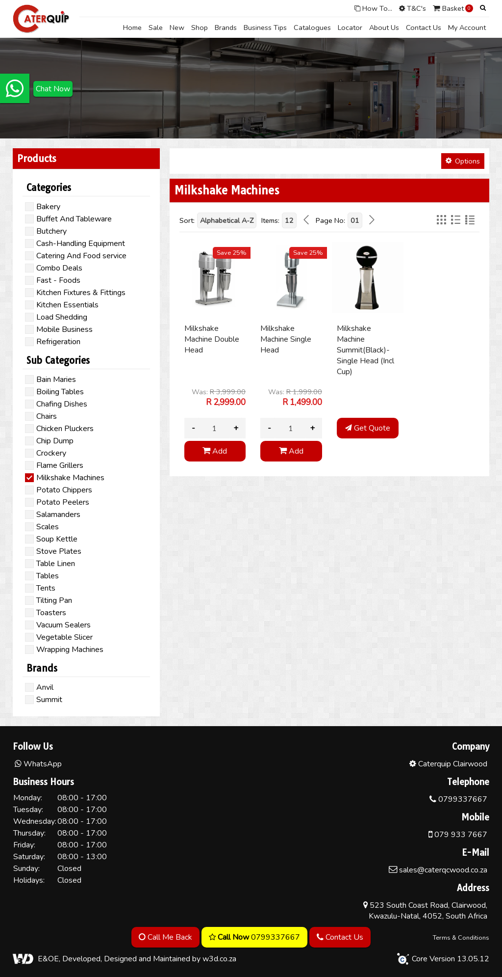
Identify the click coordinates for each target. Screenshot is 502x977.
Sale (156, 27)
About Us (384, 27)
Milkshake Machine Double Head (211, 339)
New (177, 27)
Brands (226, 27)
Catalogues (312, 27)
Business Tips (265, 27)
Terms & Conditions (461, 937)
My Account (467, 27)
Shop (199, 27)
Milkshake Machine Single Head (285, 339)
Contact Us (423, 27)
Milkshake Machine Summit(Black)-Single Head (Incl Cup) (365, 350)
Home (132, 27)
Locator (350, 27)
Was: (219, 397)
